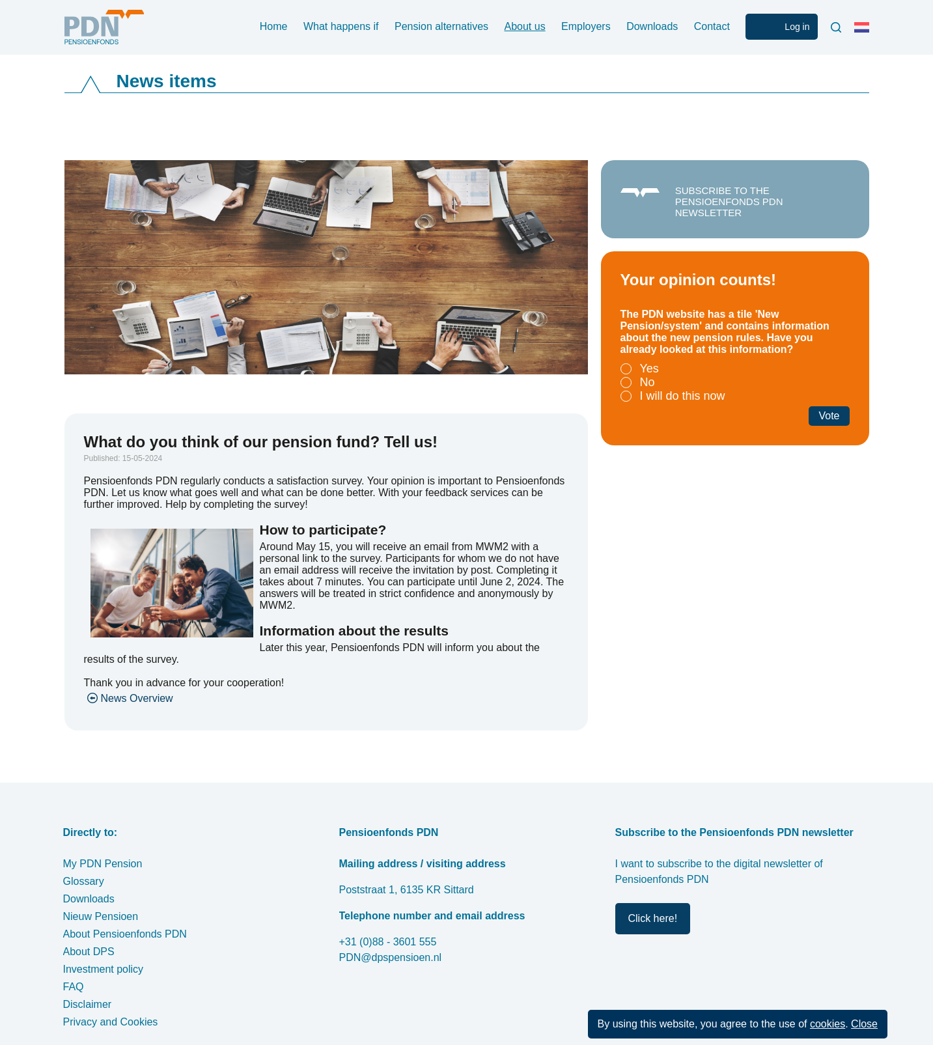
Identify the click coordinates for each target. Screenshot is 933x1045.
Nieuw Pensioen (101, 916)
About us (525, 26)
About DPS (89, 951)
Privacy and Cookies (110, 1021)
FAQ (73, 986)
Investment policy (103, 969)
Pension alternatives (441, 26)
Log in (797, 26)
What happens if (341, 26)
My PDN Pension (103, 863)
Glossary (83, 881)
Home (274, 26)
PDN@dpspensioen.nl (390, 957)
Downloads (652, 26)
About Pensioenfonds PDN (125, 934)
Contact (712, 26)
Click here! (653, 918)
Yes (649, 368)
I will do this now (682, 395)
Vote (828, 415)
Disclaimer (87, 1004)
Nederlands (864, 32)
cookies (827, 1023)
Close (864, 1023)
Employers (586, 26)
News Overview (137, 698)
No (647, 382)
